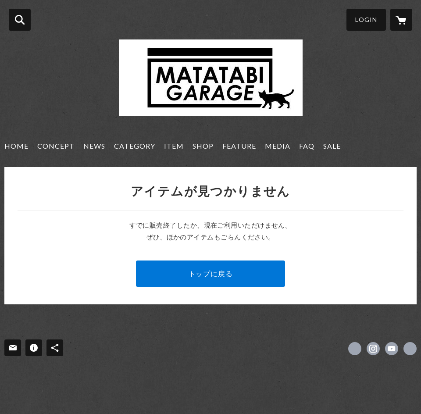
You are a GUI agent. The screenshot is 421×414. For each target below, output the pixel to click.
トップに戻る (211, 273)
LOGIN (366, 19)
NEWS (94, 146)
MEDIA (277, 146)
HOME (16, 146)
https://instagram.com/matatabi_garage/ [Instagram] (373, 348)
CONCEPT (56, 146)
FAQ (306, 146)
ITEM (174, 146)
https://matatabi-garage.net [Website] (410, 348)
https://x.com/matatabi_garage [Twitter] (354, 348)
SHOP (203, 146)
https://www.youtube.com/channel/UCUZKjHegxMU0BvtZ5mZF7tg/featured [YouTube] (391, 348)
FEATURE (239, 146)
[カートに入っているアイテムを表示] (401, 20)
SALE (332, 146)
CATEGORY (134, 146)
